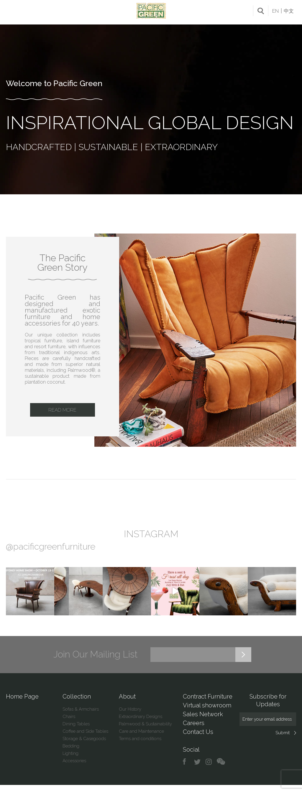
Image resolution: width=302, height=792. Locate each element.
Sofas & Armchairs (81, 716)
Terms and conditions (140, 745)
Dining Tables (76, 731)
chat (220, 769)
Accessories (74, 767)
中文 (289, 11)
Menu (11, 9)
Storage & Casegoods (84, 745)
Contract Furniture (207, 703)
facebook (186, 769)
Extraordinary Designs (140, 723)
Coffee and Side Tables (85, 738)
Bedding (71, 753)
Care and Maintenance (141, 738)
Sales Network (203, 721)
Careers (193, 730)
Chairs (69, 723)
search (260, 11)
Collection (77, 703)
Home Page (22, 703)
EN (275, 11)
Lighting (70, 760)
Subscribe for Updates (268, 707)
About (127, 703)
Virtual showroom (207, 712)
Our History (130, 716)
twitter (197, 769)
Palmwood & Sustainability (145, 731)
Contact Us (198, 738)
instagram (209, 769)
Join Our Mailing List (95, 661)
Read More (62, 415)
